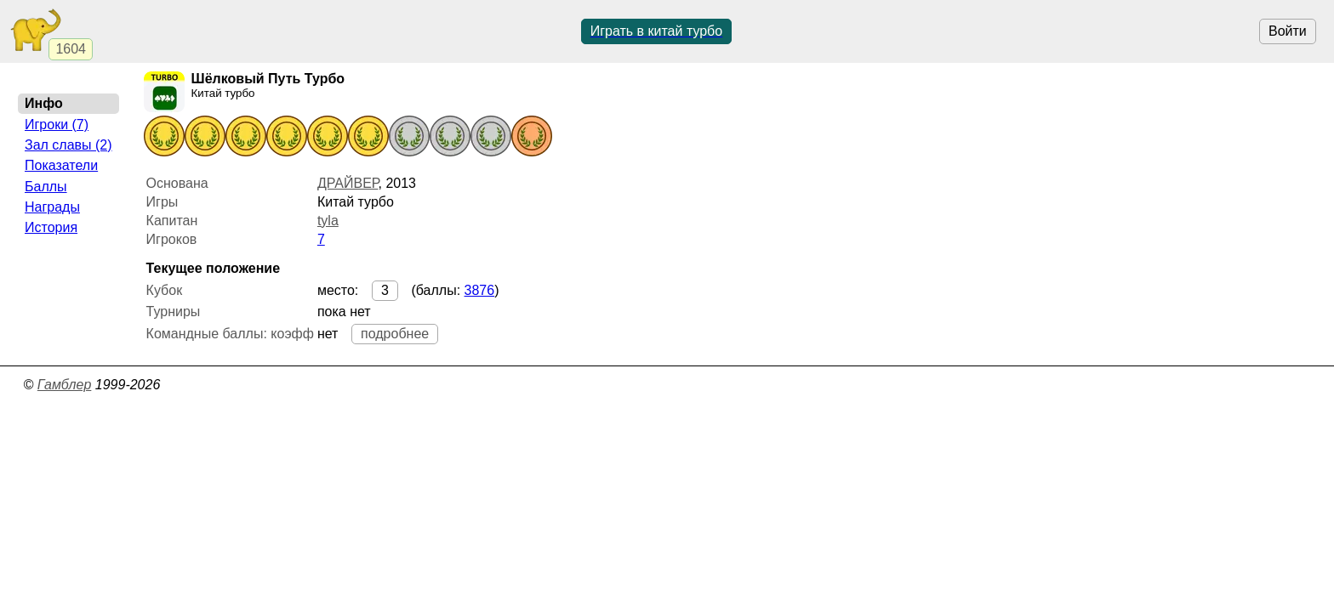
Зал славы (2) (68, 145)
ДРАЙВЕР (348, 183)
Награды (52, 207)
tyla (328, 220)
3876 (480, 290)
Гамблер (64, 384)
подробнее (395, 333)
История (51, 227)
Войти (1287, 31)
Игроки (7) (56, 124)
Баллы (46, 186)
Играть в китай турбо (656, 31)
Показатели (61, 165)
